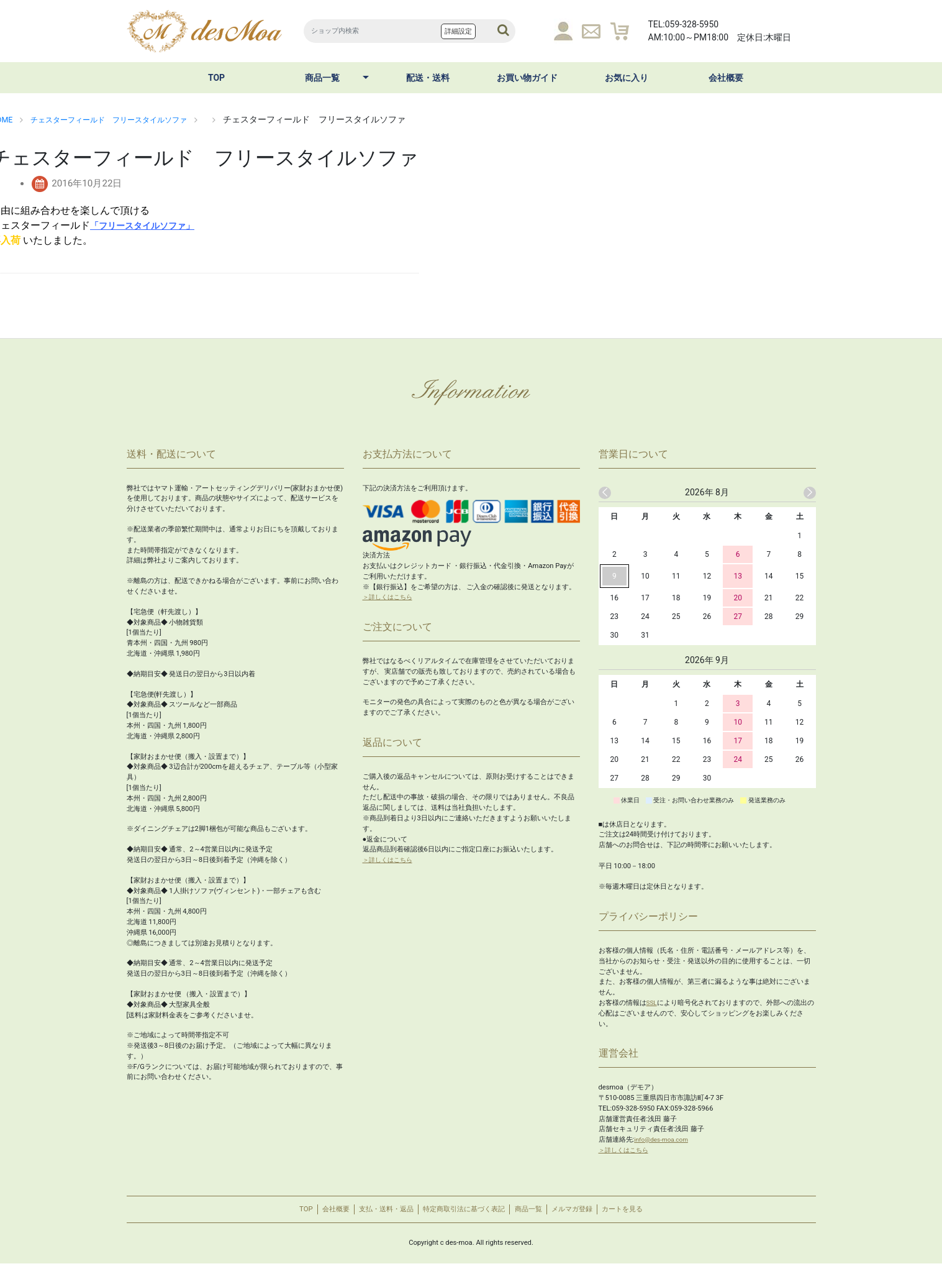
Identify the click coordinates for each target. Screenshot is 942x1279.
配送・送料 (428, 78)
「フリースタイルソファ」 (149, 225)
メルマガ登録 (599, 1217)
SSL (652, 1003)
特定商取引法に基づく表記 (462, 1217)
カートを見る (663, 1217)
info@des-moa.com (664, 1139)
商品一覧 (322, 78)
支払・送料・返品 (365, 1217)
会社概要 (726, 78)
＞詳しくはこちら (390, 597)
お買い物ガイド (527, 78)
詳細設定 (458, 31)
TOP (216, 78)
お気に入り (626, 78)
